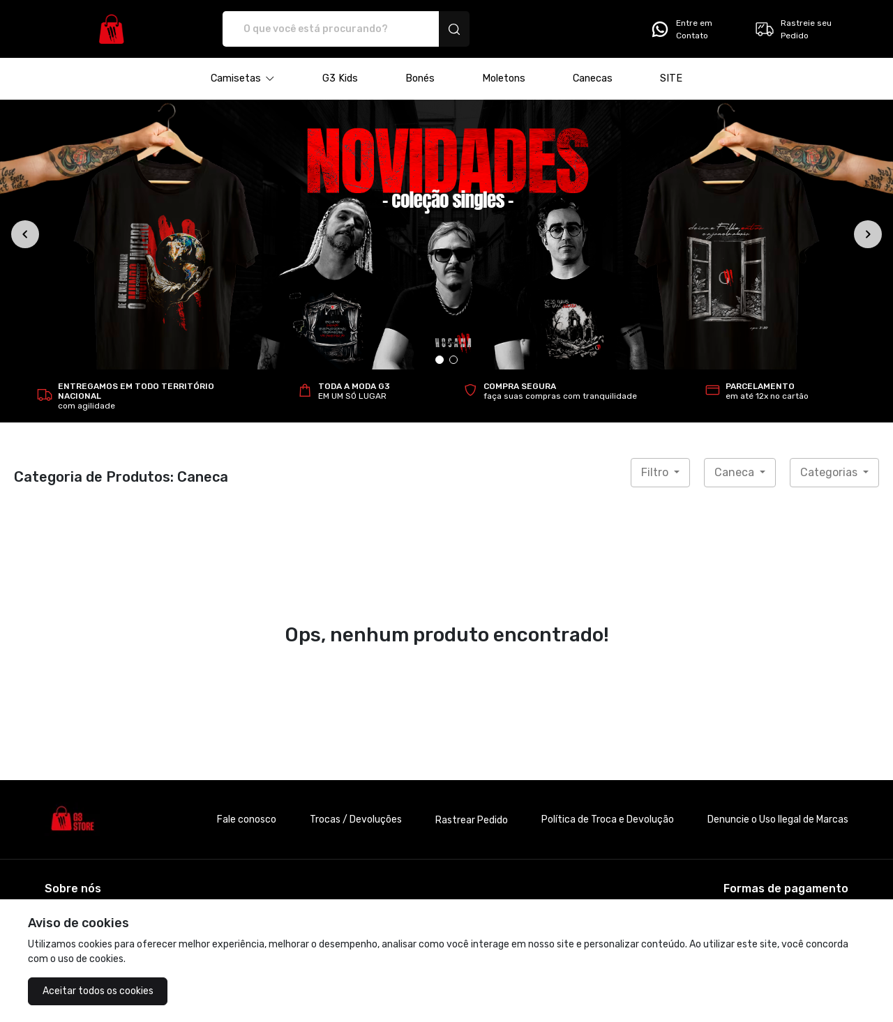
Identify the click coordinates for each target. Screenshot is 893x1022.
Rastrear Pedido (471, 820)
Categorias (830, 472)
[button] (242, 78)
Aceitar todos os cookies (98, 991)
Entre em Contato (681, 29)
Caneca (735, 472)
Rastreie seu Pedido (793, 29)
